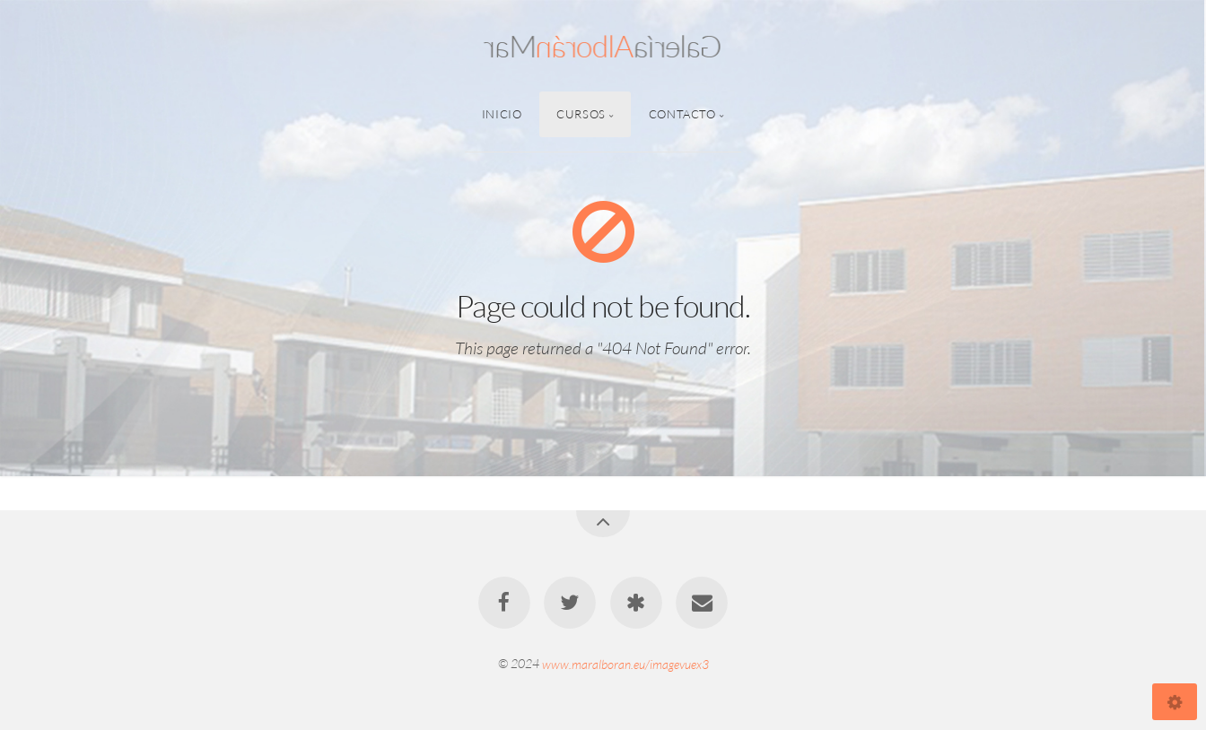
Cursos (581, 114)
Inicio (502, 114)
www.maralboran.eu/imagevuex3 (625, 663)
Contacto (682, 114)
